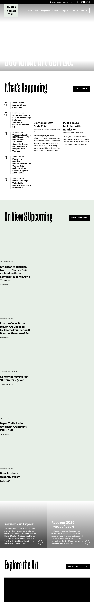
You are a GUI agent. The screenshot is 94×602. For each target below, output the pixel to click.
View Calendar (81, 89)
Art (36, 10)
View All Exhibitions (79, 218)
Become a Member (80, 10)
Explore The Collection (77, 566)
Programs (45, 10)
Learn (55, 10)
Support (64, 10)
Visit (30, 10)
